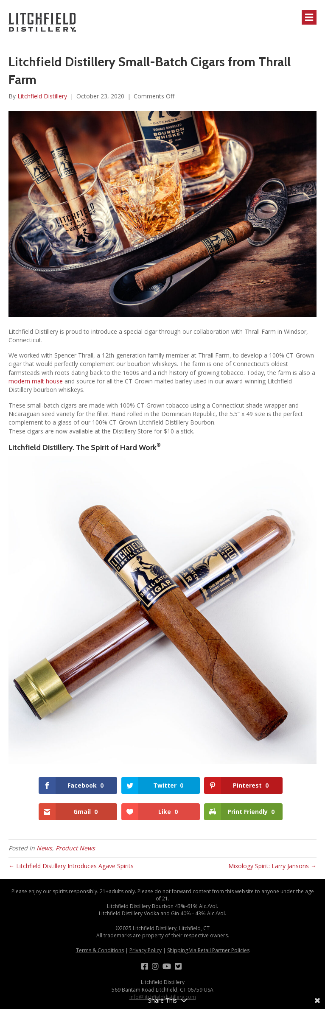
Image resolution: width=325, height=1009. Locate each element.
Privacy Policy (145, 950)
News (44, 848)
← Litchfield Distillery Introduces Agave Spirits (71, 866)
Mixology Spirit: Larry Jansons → (272, 866)
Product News (75, 848)
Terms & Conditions (100, 950)
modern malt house (35, 381)
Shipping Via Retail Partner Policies (208, 950)
